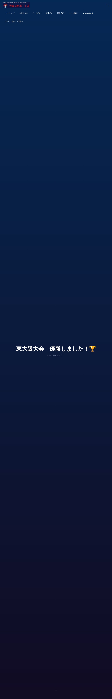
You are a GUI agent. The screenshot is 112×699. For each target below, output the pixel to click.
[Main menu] (107, 5)
